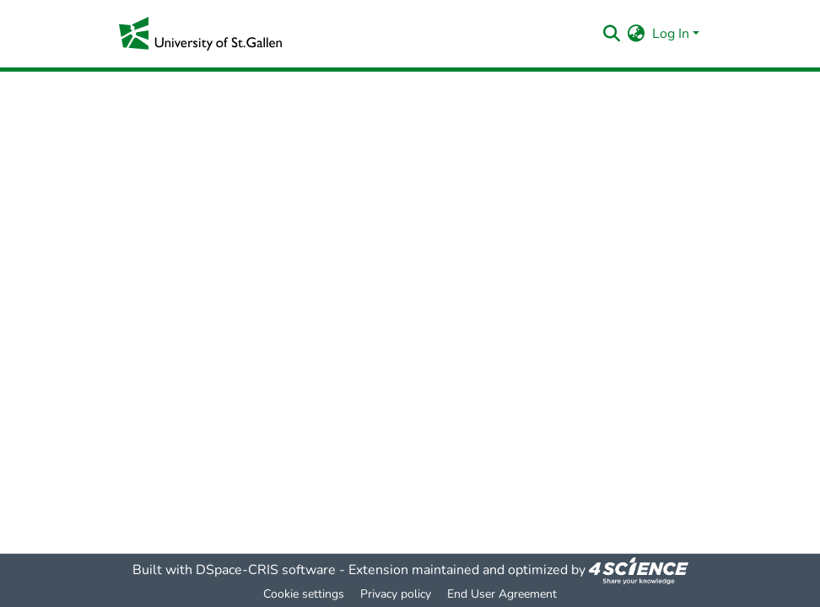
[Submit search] (612, 34)
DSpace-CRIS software (266, 570)
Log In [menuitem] (670, 33)
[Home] (200, 34)
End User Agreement (502, 594)
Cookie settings (303, 594)
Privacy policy (395, 594)
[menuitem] (636, 34)
